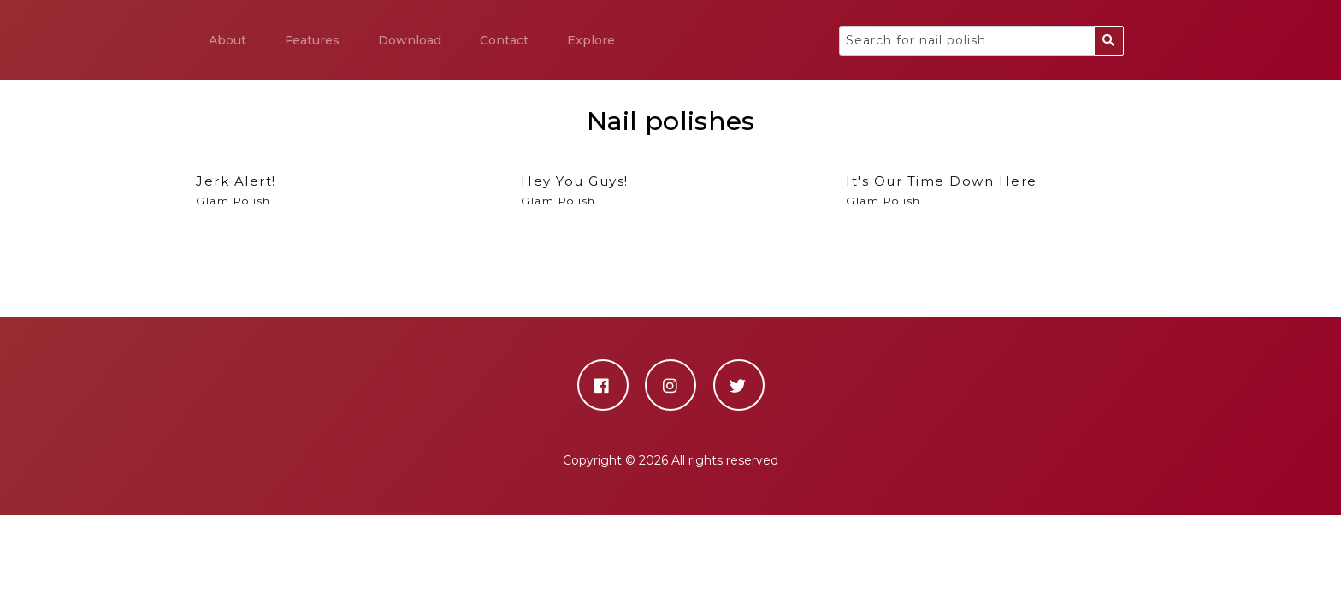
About (227, 40)
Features (312, 40)
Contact (504, 40)
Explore (591, 40)
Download (409, 40)
